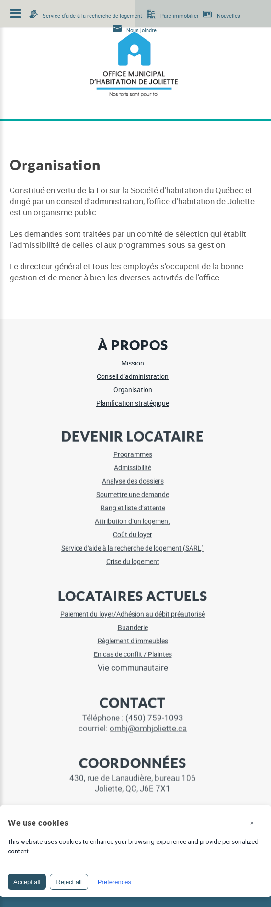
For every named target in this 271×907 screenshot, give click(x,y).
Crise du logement (132, 557)
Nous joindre (141, 29)
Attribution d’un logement (132, 517)
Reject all (68, 881)
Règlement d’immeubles (133, 637)
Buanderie (133, 623)
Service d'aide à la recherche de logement (92, 15)
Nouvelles (228, 15)
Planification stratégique (132, 403)
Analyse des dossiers (133, 477)
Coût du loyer (132, 530)
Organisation (132, 389)
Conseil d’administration (133, 376)
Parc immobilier (179, 15)
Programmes (132, 450)
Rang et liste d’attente (133, 504)
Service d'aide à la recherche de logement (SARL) (132, 544)
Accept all (26, 881)
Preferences (114, 881)
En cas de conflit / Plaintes (133, 650)
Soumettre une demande (132, 490)
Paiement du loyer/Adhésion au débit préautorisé (132, 610)
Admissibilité (132, 463)
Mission (132, 362)
